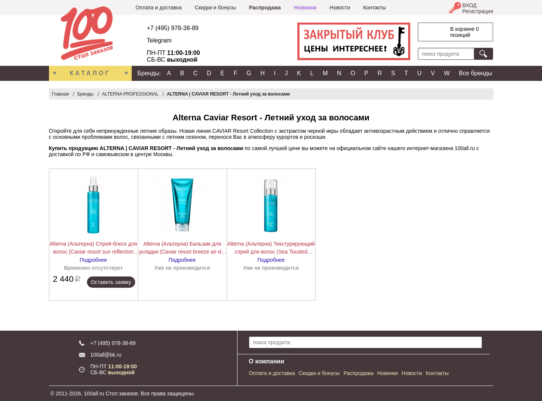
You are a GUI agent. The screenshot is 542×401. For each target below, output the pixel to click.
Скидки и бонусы (215, 8)
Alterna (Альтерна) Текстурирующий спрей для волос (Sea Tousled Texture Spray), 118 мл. (271, 248)
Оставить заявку (111, 282)
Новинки (305, 8)
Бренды (85, 94)
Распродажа (265, 8)
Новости (340, 8)
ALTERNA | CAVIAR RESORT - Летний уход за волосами (228, 94)
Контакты (374, 8)
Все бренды (475, 73)
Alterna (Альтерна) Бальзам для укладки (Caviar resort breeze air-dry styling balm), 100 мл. (182, 248)
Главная (60, 94)
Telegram (159, 40)
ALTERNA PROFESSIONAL (130, 94)
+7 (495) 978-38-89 (172, 28)
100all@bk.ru (106, 355)
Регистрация (477, 11)
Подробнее (93, 260)
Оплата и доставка (158, 8)
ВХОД (469, 5)
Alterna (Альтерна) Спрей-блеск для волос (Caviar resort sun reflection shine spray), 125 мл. (93, 248)
